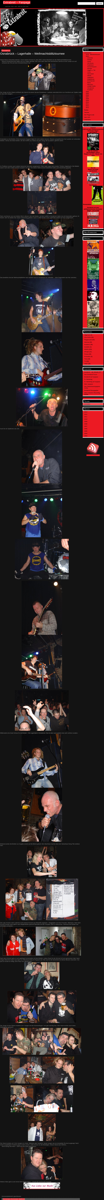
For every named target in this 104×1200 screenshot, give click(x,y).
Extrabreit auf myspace (91, 377)
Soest (89, 61)
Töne (85, 359)
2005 (87, 93)
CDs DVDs (87, 337)
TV (85, 361)
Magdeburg (90, 79)
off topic (86, 351)
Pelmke (89, 59)
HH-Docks (90, 63)
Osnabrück (5, 51)
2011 (87, 104)
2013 (87, 107)
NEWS (86, 349)
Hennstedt (90, 74)
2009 (87, 100)
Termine (86, 112)
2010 (87, 102)
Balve (89, 82)
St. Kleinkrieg (88, 379)
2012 (87, 106)
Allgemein (87, 335)
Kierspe (89, 68)
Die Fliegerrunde (89, 115)
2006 (87, 95)
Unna (89, 72)
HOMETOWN (91, 86)
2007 (87, 97)
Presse (86, 354)
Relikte (86, 110)
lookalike (87, 347)
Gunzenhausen (92, 67)
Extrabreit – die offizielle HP (92, 372)
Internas (86, 342)
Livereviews (87, 53)
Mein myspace (88, 384)
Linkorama (87, 119)
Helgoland (90, 77)
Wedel (89, 75)
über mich (87, 117)
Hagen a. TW (91, 70)
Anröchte (90, 58)
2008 (87, 98)
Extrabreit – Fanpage (16, 2)
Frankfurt (90, 90)
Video (86, 363)
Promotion (87, 356)
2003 (87, 56)
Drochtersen (91, 81)
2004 (87, 91)
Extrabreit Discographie (91, 390)
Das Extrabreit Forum (90, 374)
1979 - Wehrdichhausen (93, 54)
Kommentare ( (14, 1199)
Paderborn (90, 65)
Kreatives (87, 344)
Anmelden (87, 404)
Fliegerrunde (88, 340)
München (90, 84)
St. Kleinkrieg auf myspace (92, 381)
